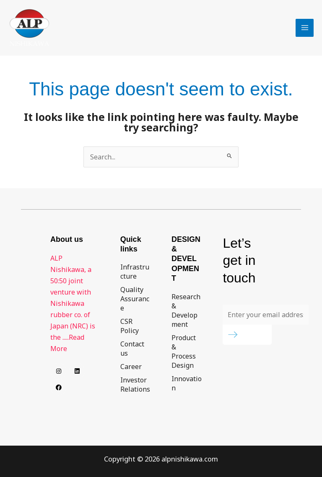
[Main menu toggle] (305, 28)
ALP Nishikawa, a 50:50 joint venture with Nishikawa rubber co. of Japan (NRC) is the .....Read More (72, 303)
